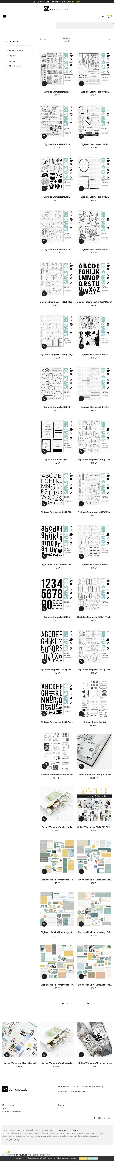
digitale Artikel (15, 66)
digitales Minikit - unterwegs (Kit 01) (94, 985)
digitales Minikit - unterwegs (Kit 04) (57, 932)
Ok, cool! (83, 1158)
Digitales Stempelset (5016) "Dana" (94, 302)
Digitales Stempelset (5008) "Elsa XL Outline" (94, 512)
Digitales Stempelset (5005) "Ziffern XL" (57, 617)
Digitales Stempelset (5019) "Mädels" (57, 250)
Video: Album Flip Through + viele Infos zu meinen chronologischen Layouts (94, 775)
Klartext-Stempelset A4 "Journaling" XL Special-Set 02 (94, 722)
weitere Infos (92, 1158)
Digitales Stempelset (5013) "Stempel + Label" (57, 407)
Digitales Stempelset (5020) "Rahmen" (94, 197)
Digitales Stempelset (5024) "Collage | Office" (94, 92)
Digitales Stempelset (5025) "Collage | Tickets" (57, 92)
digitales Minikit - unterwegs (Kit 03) (94, 932)
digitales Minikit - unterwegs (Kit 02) (57, 985)
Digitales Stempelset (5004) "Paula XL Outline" (94, 617)
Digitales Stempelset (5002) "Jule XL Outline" (94, 670)
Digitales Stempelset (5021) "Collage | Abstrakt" (57, 197)
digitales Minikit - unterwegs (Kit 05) (94, 880)
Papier (12, 56)
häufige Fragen (78, 1091)
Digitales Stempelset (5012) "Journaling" (94, 407)
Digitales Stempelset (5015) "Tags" (57, 355)
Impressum (63, 1087)
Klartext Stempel (16, 51)
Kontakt (61, 1105)
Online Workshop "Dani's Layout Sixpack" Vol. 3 (20, 1063)
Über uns (62, 1091)
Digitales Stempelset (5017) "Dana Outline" (57, 302)
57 (83, 1003)
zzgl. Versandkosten (68, 1130)
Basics (12, 61)
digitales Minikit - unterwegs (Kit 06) (57, 880)
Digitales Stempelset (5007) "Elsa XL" (57, 565)
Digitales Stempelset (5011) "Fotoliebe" (57, 460)
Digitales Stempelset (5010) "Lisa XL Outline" (94, 460)
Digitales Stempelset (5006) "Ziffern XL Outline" (94, 565)
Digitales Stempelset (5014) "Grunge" (94, 355)
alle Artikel (12, 41)
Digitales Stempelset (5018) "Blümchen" (94, 250)
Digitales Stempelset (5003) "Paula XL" (57, 670)
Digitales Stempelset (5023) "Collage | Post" (57, 145)
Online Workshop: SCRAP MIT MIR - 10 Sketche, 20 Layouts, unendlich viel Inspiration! (94, 827)
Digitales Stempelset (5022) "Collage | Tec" (94, 145)
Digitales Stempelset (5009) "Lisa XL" (57, 512)
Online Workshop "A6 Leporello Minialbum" (57, 827)
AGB (75, 1087)
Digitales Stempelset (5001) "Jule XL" (57, 722)
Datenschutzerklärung (92, 1087)
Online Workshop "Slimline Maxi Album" (94, 1063)
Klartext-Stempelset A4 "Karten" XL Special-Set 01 (57, 775)
